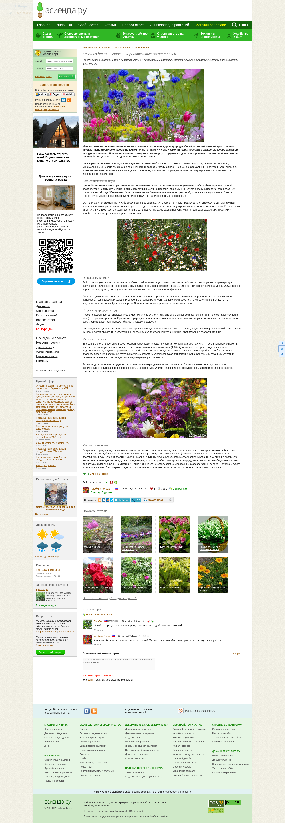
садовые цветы (102, 60)
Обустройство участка (187, 725)
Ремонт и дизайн (221, 733)
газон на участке (183, 60)
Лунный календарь (54, 768)
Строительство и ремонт (228, 725)
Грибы (83, 758)
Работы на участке (222, 755)
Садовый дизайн (182, 758)
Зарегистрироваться (98, 675)
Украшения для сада (184, 771)
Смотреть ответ (44, 645)
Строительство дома (223, 729)
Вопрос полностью (46, 631)
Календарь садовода (55, 764)
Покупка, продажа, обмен (58, 776)
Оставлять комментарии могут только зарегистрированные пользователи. (119, 664)
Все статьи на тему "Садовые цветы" (110, 598)
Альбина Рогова (99, 473)
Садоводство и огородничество (100, 725)
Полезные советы (54, 780)
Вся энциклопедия (46, 605)
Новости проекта (48, 342)
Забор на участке (182, 750)
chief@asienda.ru (133, 811)
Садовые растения (90, 741)
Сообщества (88, 25)
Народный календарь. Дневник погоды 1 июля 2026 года (51, 435)
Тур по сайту (45, 347)
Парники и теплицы (90, 775)
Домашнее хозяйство (226, 751)
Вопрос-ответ (133, 25)
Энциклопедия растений (169, 25)
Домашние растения (136, 754)
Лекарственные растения (58, 772)
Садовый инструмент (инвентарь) (143, 776)
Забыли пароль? (43, 76)
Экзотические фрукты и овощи (142, 750)
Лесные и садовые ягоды (93, 733)
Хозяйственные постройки (226, 737)
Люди (40, 324)
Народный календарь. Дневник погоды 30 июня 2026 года (51, 450)
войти (91, 679)
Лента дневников (53, 729)
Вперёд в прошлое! (46, 465)
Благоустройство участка (135, 35)
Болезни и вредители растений (97, 771)
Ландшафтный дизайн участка (189, 729)
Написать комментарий (99, 614)
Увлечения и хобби (222, 768)
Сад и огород (48, 35)
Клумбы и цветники (183, 733)
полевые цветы (229, 60)
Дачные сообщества (55, 733)
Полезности (52, 755)
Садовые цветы (133, 737)
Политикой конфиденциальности (50, 108)
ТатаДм (98, 621)
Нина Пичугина (116, 811)
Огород (84, 729)
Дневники (64, 25)
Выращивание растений (93, 745)
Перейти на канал (53, 281)
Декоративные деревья (138, 729)
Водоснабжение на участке (188, 775)
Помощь (42, 361)
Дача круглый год (221, 759)
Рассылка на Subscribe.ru (200, 710)
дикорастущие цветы (206, 60)
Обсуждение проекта (51, 338)
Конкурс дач (44, 329)
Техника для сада (134, 772)
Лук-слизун (42, 589)
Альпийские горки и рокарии (188, 741)
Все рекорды (41, 514)
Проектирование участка (186, 762)
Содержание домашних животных (230, 764)
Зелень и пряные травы (93, 737)
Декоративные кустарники (139, 733)
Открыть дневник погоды (47, 556)
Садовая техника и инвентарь (144, 768)
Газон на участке (122, 47)
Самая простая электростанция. (52, 443)
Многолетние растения (137, 741)
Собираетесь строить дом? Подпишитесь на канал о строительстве (53, 157)
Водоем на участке (183, 737)
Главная (43, 25)
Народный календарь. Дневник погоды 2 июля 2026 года (51, 419)
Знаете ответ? (66, 631)
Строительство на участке (170, 35)
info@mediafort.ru (159, 816)
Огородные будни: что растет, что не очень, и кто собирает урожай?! (54, 387)
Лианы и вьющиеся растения (141, 745)
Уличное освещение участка (188, 754)
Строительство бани (223, 741)
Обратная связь (94, 802)
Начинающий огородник (48, 570)
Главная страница (49, 301)
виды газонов (90, 64)
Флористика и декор (136, 758)
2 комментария (180, 489)
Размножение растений (92, 750)
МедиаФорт (65, 808)
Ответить (98, 630)
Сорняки (84, 754)
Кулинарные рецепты (224, 772)
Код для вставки (156, 499)
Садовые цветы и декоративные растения (81, 35)
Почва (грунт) (87, 766)
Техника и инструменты (210, 35)
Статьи (110, 25)
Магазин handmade (210, 25)
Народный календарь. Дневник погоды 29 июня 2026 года (51, 458)
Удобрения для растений (93, 762)
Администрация (47, 351)
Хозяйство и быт (240, 35)
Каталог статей (46, 315)
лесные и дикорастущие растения (152, 60)
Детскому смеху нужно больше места (56, 178)
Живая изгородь (181, 745)
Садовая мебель (182, 766)
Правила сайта (46, 356)
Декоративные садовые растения (146, 725)
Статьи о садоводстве (56, 737)
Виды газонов (141, 47)
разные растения (122, 60)
